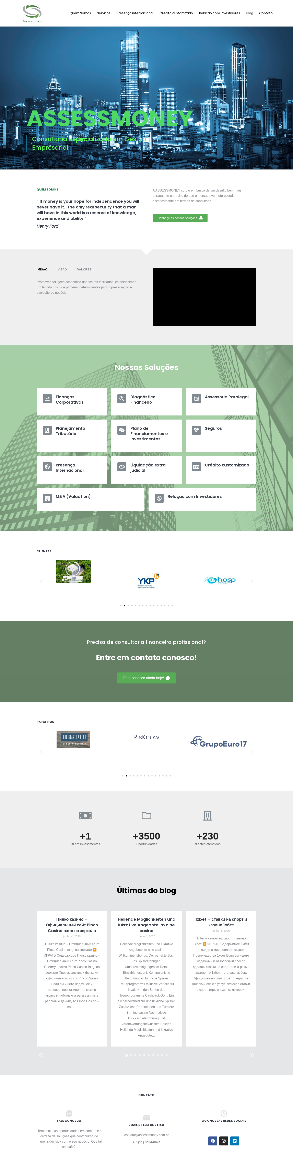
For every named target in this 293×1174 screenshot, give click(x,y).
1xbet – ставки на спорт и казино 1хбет (221, 922)
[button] (180, 218)
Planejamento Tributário (70, 430)
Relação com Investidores (195, 496)
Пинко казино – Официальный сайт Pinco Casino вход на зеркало (72, 925)
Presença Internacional (70, 467)
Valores (84, 269)
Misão (42, 269)
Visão (62, 269)
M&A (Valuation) (73, 496)
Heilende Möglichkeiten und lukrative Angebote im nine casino (146, 925)
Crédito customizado (227, 465)
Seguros (213, 428)
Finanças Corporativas (70, 399)
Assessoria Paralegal (227, 397)
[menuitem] (58, 13)
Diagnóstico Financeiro (142, 399)
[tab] (42, 269)
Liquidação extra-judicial (149, 467)
